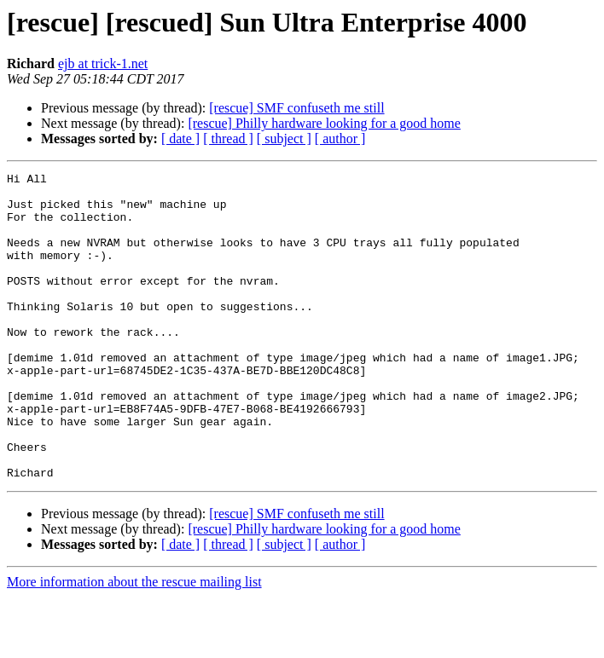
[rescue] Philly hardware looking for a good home (324, 123)
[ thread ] (228, 138)
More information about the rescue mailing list (134, 643)
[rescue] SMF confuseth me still (296, 108)
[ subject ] (284, 138)
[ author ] (340, 138)
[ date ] (180, 138)
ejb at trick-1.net (103, 63)
